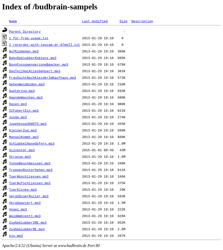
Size (123, 21)
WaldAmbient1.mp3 (25, 216)
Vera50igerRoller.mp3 (29, 196)
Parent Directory (25, 31)
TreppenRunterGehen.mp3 (31, 169)
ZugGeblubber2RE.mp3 (28, 222)
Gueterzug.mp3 (22, 90)
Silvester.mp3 (22, 150)
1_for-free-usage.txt (29, 38)
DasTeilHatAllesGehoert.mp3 (34, 71)
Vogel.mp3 (18, 209)
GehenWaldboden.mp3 (26, 84)
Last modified (94, 21)
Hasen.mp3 (18, 104)
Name (13, 21)
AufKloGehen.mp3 (24, 51)
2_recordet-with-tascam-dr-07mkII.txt (44, 44)
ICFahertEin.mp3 (24, 110)
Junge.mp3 (18, 117)
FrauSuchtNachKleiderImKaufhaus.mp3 (42, 77)
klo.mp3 (16, 235)
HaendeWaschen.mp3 (26, 97)
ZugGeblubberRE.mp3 (26, 229)
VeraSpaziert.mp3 (25, 202)
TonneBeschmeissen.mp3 (30, 163)
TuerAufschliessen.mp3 (30, 183)
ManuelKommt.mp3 (24, 136)
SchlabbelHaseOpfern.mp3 (31, 143)
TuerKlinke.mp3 (23, 189)
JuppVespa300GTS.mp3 (28, 123)
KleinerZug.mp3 (23, 130)
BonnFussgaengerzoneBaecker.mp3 (38, 64)
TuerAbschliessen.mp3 (29, 176)
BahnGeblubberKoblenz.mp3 (32, 57)
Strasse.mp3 (20, 156)
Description (142, 21)
